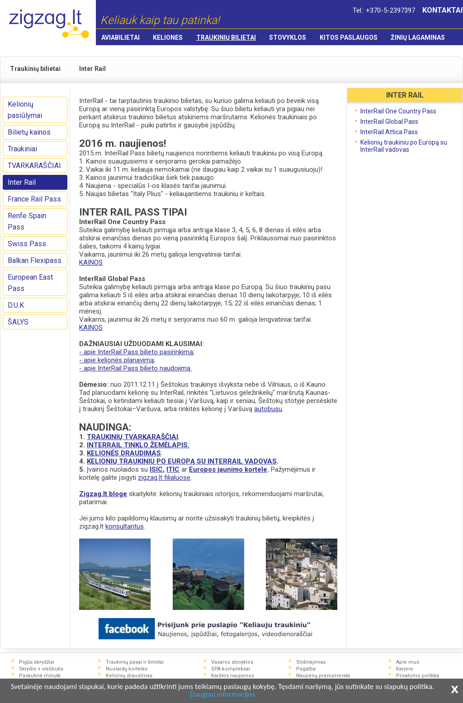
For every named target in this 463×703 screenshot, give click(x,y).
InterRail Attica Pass (389, 132)
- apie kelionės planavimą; (117, 360)
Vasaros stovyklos (232, 662)
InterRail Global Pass (389, 121)
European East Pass (30, 283)
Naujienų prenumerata (323, 676)
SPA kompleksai (230, 669)
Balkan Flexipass (34, 260)
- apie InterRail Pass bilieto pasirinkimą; (136, 352)
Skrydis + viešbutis (41, 669)
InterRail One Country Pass (398, 111)
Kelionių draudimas (129, 676)
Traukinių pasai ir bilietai (135, 662)
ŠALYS (18, 322)
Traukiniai (22, 149)
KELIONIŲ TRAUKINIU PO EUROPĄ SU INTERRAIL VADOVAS (182, 461)
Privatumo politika (417, 676)
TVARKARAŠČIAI (34, 165)
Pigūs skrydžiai (36, 662)
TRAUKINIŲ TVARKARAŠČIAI (132, 437)
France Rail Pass (34, 199)
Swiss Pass (27, 243)
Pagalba (306, 669)
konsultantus (124, 526)
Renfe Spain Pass (27, 221)
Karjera (404, 669)
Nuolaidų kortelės (126, 669)
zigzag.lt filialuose (164, 477)
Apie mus (407, 662)
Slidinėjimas (311, 662)
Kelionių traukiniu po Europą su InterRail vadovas (403, 146)
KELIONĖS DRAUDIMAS (124, 453)
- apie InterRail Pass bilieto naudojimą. (135, 368)
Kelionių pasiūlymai (25, 110)
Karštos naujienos (232, 676)
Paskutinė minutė (40, 676)
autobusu (268, 409)
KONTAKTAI (442, 10)
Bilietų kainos (29, 132)
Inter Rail (22, 182)
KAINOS (91, 262)
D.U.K (16, 305)
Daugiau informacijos (236, 694)
